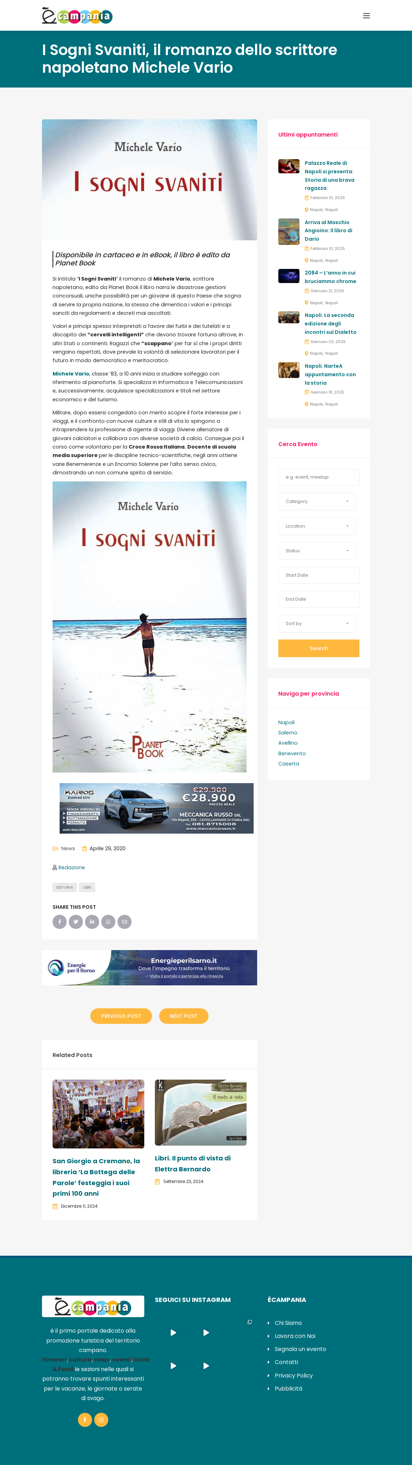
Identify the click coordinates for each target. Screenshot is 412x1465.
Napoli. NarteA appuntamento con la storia (330, 374)
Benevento (292, 753)
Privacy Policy (294, 1375)
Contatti (286, 1362)
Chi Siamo (288, 1323)
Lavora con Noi (295, 1336)
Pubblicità (288, 1389)
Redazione (72, 867)
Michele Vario (71, 373)
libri (87, 887)
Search (319, 648)
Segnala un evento (300, 1349)
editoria (64, 887)
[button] (317, 501)
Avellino (288, 742)
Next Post (184, 1016)
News (68, 848)
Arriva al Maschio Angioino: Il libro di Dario (328, 231)
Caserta (288, 763)
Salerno (287, 732)
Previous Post (121, 1016)
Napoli (316, 209)
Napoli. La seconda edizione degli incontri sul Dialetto (331, 324)
